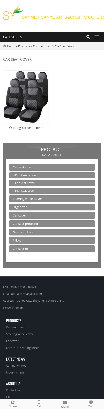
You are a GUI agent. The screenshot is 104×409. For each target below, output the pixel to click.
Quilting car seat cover (26, 128)
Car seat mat (22, 249)
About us (13, 383)
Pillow (17, 240)
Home (11, 46)
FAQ (9, 397)
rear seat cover (25, 190)
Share (13, 403)
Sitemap (17, 307)
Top (91, 403)
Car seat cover (42, 46)
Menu (65, 403)
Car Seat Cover (64, 46)
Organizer (20, 207)
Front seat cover (25, 175)
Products (24, 46)
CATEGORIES (12, 37)
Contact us (13, 390)
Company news (16, 365)
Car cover (19, 215)
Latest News (15, 359)
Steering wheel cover (27, 199)
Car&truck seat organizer (22, 348)
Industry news (15, 372)
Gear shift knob (23, 232)
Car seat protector (25, 224)
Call (39, 403)
